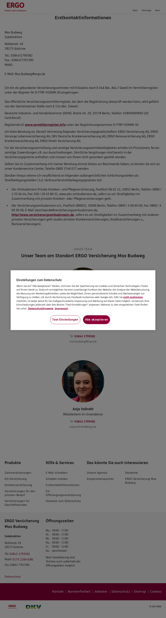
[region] (83, 300)
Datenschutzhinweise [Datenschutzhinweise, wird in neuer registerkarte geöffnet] (40, 308)
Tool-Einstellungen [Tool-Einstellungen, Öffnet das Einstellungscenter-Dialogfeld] (65, 319)
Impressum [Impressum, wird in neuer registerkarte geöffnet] (61, 308)
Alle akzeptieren (96, 319)
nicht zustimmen (133, 297)
